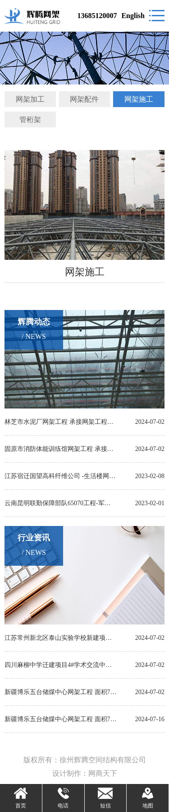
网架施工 (138, 99)
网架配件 (84, 99)
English (133, 15)
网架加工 (30, 99)
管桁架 (30, 119)
